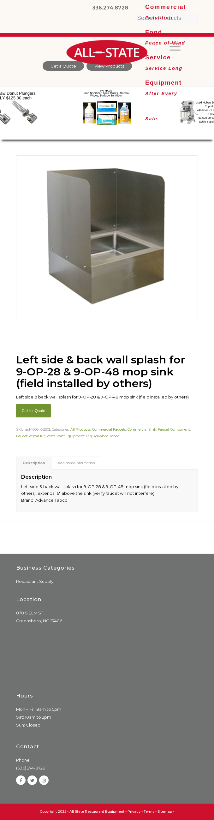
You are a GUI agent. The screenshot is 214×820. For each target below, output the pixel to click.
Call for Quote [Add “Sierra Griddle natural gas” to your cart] (33, 411)
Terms (149, 811)
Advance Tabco (106, 436)
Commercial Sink (142, 429)
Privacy (134, 811)
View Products (109, 66)
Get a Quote (63, 66)
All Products (80, 429)
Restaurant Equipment (65, 436)
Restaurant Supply (34, 581)
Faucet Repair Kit (30, 436)
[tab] (33, 463)
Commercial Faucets (109, 429)
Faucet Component (174, 429)
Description (34, 463)
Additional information (76, 463)
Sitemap (165, 811)
